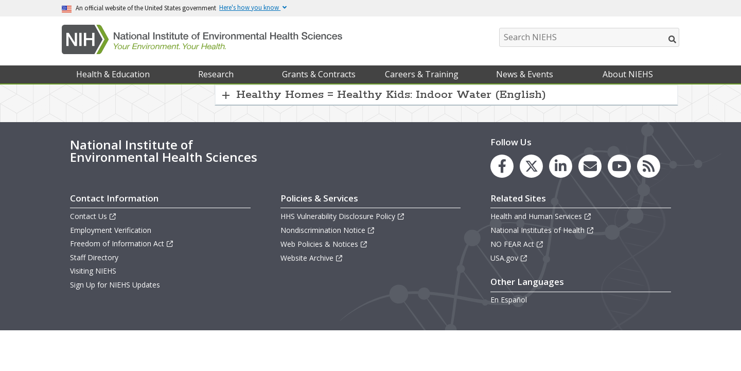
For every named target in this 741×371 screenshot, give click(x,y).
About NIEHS (628, 74)
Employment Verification (110, 230)
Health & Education (113, 74)
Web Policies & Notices (324, 244)
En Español (508, 300)
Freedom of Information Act (122, 243)
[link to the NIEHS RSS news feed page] (648, 166)
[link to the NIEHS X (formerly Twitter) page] (531, 166)
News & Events (524, 74)
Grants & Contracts (319, 74)
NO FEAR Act (517, 244)
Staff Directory (94, 257)
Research (216, 74)
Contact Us (93, 216)
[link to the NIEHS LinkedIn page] (560, 166)
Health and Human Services (541, 216)
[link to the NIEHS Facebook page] (502, 166)
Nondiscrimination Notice (327, 230)
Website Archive (311, 258)
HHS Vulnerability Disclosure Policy (342, 216)
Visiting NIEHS (93, 271)
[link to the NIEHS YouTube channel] (619, 166)
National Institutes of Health (542, 230)
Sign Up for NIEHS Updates (115, 285)
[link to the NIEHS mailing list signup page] (590, 166)
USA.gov (509, 258)
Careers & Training (421, 74)
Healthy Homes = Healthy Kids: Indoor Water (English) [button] (391, 95)
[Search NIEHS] (589, 37)
